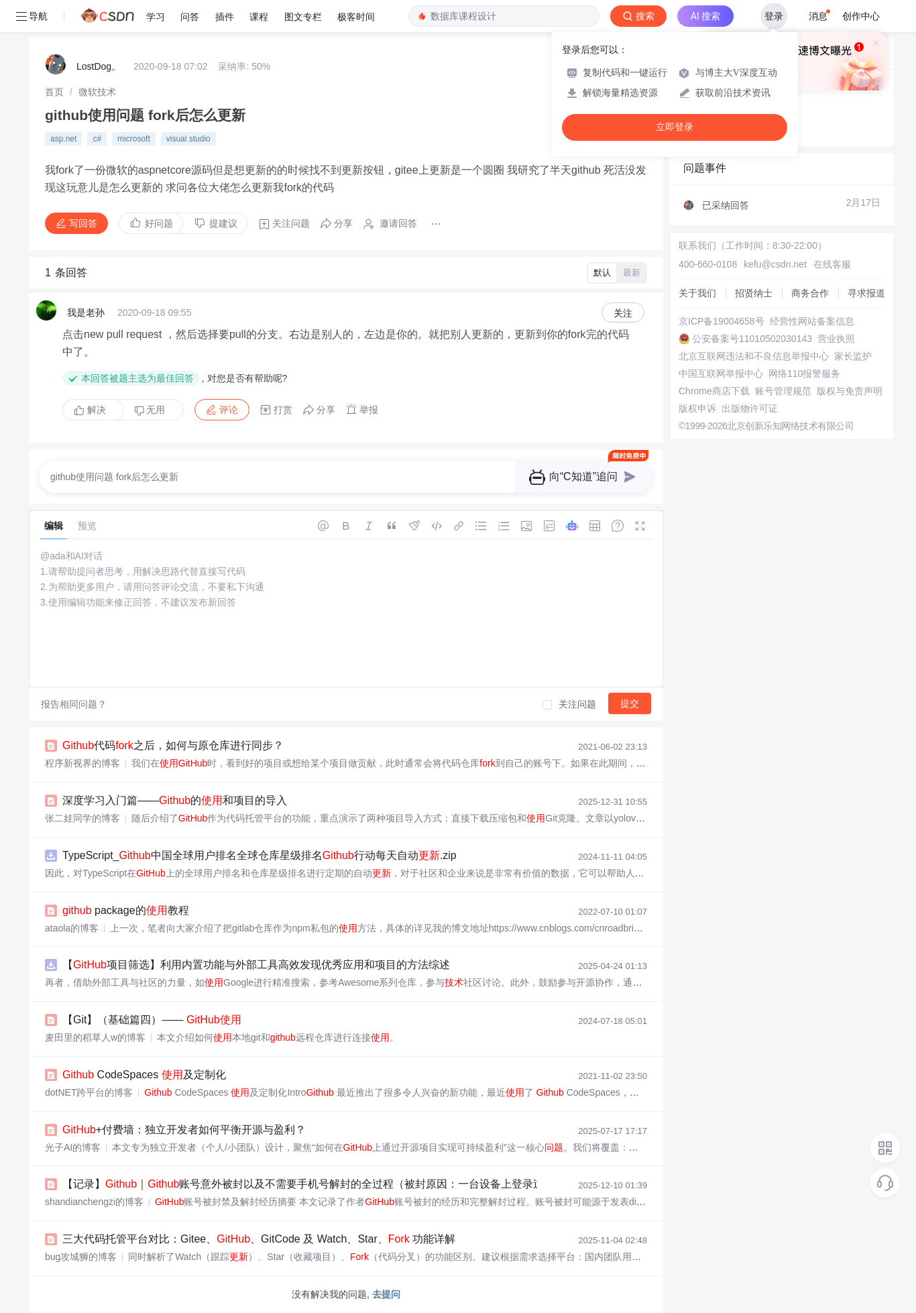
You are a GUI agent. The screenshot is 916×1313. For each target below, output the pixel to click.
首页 (54, 92)
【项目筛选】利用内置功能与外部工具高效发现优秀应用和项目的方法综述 (256, 964)
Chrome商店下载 (714, 391)
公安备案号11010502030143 (752, 338)
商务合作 (810, 293)
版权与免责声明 (849, 391)
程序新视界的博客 (82, 763)
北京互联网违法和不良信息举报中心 (754, 356)
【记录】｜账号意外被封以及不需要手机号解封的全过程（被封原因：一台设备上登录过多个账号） (329, 1184)
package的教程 (125, 910)
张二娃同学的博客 (82, 818)
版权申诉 (697, 408)
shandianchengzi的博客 (94, 1201)
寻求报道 (866, 293)
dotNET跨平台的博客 (89, 1092)
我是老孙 (86, 312)
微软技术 (97, 92)
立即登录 (674, 127)
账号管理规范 (783, 391)
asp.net (63, 139)
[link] (54, 92)
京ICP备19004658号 (721, 321)
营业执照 (836, 338)
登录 (773, 16)
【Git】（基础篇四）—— (151, 1019)
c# (97, 139)
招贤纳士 (753, 293)
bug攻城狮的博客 (81, 1256)
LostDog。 (98, 66)
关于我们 (697, 293)
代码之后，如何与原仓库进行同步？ (173, 745)
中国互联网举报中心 (721, 373)
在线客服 (832, 264)
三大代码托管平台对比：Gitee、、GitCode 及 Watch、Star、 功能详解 (258, 1239)
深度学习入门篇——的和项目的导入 (174, 800)
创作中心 (861, 16)
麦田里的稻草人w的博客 (95, 1037)
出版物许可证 (750, 408)
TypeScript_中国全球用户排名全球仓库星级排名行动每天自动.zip (259, 855)
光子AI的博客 (73, 1147)
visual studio (188, 139)
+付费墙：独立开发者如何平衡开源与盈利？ (184, 1129)
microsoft (133, 139)
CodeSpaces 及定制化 (144, 1074)
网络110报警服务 (804, 373)
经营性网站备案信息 (812, 321)
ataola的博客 (72, 928)
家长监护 (853, 356)
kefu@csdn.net (775, 264)
